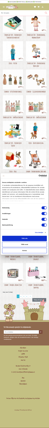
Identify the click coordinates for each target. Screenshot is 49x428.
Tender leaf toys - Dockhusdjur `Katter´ (13, 144)
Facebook (21, 398)
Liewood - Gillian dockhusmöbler (36, 91)
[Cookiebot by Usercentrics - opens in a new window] (38, 176)
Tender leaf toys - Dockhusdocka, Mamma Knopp (36, 36)
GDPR (23, 354)
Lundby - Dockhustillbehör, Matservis (13, 258)
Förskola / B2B (23, 357)
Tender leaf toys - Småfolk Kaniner (13, 117)
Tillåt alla (24, 238)
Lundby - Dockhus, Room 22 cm (13, 284)
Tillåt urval (24, 244)
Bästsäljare (23, 384)
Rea (23, 378)
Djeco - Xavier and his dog (36, 143)
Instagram (28, 398)
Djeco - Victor (13, 63)
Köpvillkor (23, 348)
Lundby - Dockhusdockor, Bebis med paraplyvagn (36, 173)
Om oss (23, 360)
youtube (37, 398)
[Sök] (24, 13)
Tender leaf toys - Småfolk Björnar (36, 117)
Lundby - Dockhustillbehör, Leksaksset (36, 258)
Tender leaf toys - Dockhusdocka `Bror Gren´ (36, 64)
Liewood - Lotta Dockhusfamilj (13, 91)
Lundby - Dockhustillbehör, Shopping (36, 286)
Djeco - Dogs (13, 171)
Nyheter (23, 381)
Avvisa (24, 250)
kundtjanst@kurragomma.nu (26, 372)
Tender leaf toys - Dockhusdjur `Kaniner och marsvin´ (13, 36)
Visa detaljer (39, 232)
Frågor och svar (23, 351)
